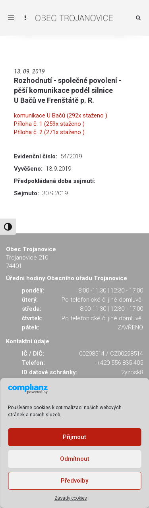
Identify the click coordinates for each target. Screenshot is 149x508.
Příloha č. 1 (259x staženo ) (49, 123)
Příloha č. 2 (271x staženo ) (49, 132)
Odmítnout (74, 458)
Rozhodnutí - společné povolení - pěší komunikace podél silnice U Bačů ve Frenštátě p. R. (68, 90)
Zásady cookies (70, 498)
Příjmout (74, 437)
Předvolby (74, 480)
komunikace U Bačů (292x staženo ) (60, 115)
